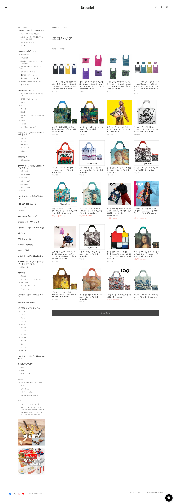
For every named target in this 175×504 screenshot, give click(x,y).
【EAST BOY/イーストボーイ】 (31, 75)
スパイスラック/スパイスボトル (31, 279)
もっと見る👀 (106, 313)
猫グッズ (22, 233)
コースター (24, 141)
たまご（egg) (25, 181)
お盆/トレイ (24, 151)
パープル (23, 347)
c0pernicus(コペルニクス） (30, 404)
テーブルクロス (26, 144)
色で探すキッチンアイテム (29, 308)
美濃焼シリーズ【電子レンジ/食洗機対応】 (32, 116)
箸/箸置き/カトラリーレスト (30, 99)
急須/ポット (24, 267)
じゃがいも (24, 191)
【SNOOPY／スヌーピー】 (30, 78)
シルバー (23, 337)
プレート (23, 109)
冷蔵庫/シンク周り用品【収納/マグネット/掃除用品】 (32, 38)
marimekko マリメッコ (28, 222)
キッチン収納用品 (25, 245)
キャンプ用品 (23, 250)
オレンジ (23, 311)
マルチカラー (25, 331)
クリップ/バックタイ (27, 42)
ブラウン (23, 334)
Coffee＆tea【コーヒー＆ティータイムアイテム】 (31, 263)
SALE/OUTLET (25, 364)
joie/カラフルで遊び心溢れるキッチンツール (31, 167)
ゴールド (23, 350)
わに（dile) (24, 184)
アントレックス (24, 239)
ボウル (23, 105)
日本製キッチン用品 (26, 303)
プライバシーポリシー (28, 392)
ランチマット (25, 138)
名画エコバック (58, 49)
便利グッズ (24, 171)
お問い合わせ (25, 389)
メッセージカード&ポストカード (30, 296)
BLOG (23, 386)
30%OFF (23, 367)
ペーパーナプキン (26, 148)
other (23, 210)
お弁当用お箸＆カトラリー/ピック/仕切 (32, 67)
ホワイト (23, 341)
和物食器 (23, 124)
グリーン (23, 321)
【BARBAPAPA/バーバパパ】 (31, 81)
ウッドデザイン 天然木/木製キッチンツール (30, 197)
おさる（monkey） (27, 174)
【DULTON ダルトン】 (28, 204)
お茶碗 (23, 120)
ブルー (23, 324)
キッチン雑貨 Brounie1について (31, 382)
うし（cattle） (26, 187)
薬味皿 (23, 112)
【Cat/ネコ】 (25, 85)
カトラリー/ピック (27, 102)
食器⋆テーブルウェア (27, 90)
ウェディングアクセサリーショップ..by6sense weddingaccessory (32, 408)
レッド (23, 315)
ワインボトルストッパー (29, 286)
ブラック (23, 328)
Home (54, 27)
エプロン (23, 45)
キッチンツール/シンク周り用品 (31, 31)
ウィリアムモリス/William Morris (31, 357)
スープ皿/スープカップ (28, 127)
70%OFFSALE (25, 374)
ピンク (23, 344)
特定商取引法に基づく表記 (29, 395)
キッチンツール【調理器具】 (30, 34)
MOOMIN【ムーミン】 (28, 216)
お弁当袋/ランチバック (28, 72)
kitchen (23, 207)
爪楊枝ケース (25, 276)
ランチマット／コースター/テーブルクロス (31, 134)
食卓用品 (22, 273)
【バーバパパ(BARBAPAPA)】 (31, 228)
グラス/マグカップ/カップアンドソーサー (32, 95)
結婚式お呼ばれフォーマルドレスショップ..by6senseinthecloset (32, 413)
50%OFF (23, 370)
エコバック (22, 157)
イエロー (23, 318)
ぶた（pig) (24, 177)
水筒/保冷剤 (24, 58)
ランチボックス (26, 54)
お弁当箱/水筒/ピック (27, 51)
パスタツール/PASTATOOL (30, 256)
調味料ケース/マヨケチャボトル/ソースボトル (32, 62)
